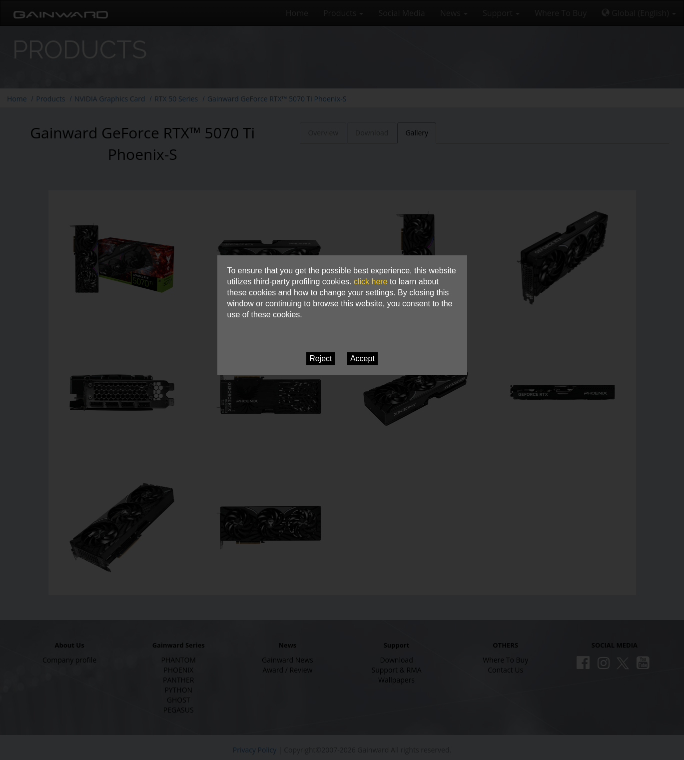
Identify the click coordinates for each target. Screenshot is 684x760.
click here (371, 281)
